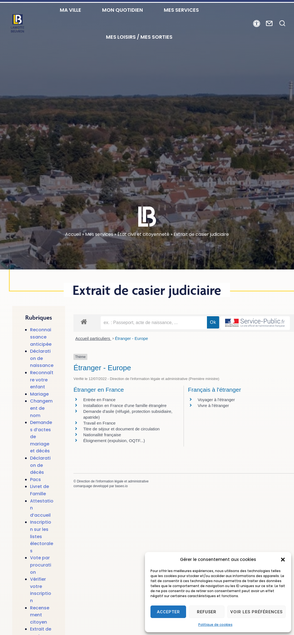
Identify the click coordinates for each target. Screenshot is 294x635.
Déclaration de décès (40, 480)
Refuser (206, 611)
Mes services (99, 249)
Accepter (168, 611)
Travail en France (99, 438)
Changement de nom (41, 423)
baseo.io (121, 501)
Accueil (73, 249)
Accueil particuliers (93, 353)
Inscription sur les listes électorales (41, 551)
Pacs (35, 494)
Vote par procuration (40, 580)
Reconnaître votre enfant (41, 394)
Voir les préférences (256, 611)
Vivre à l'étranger (213, 420)
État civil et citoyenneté (143, 249)
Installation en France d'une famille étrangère (125, 420)
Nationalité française (102, 449)
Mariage (39, 409)
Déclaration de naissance (41, 373)
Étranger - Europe (131, 353)
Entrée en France (99, 414)
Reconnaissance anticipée (40, 352)
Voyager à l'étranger (216, 414)
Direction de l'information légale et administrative (113, 496)
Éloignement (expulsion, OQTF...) (114, 455)
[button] (283, 559)
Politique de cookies (215, 624)
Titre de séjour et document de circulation (121, 444)
